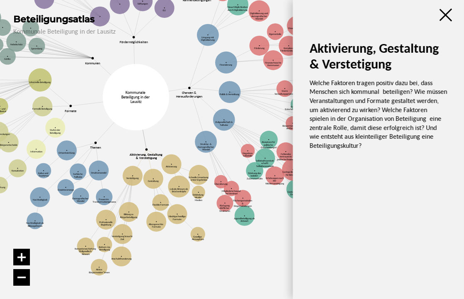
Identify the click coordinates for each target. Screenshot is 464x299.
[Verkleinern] (21, 277)
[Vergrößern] (21, 257)
